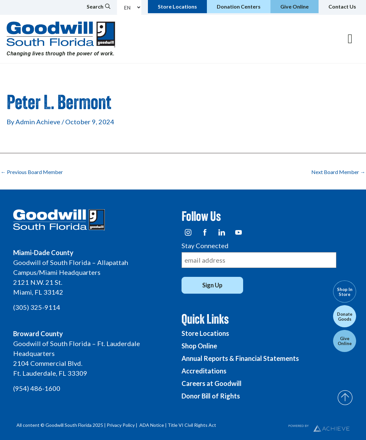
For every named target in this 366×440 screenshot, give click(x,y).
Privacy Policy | (122, 425)
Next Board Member (338, 172)
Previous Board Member (32, 172)
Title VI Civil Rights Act (192, 425)
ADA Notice (151, 425)
